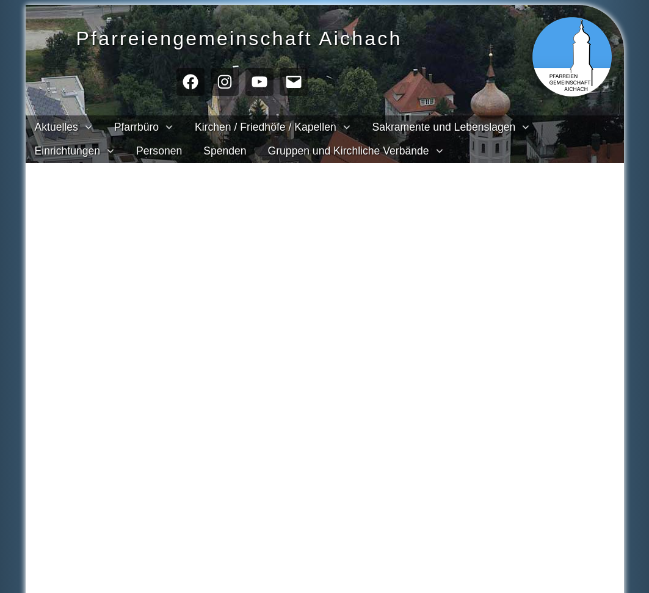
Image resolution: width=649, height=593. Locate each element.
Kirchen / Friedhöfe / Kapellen (265, 127)
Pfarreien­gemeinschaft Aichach (261, 37)
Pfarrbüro (136, 127)
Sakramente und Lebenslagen (444, 127)
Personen (159, 151)
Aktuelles (56, 127)
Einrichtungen (68, 151)
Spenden (224, 151)
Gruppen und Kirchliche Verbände (348, 151)
